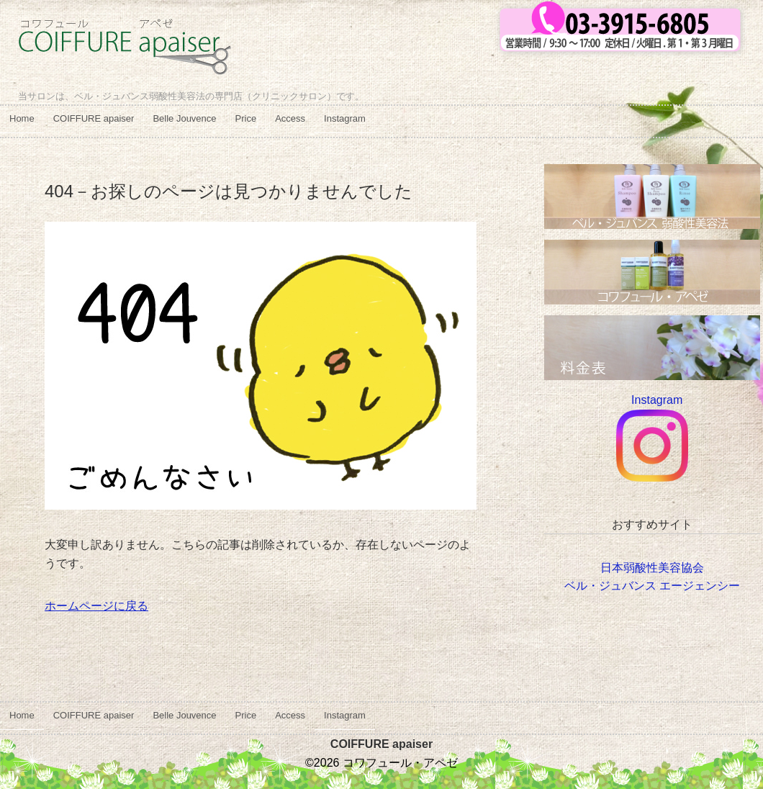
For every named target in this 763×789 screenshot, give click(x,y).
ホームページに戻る (96, 606)
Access (290, 118)
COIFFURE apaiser (94, 118)
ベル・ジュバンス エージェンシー (652, 586)
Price (246, 118)
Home (22, 118)
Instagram (345, 118)
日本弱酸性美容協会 (652, 568)
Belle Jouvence (184, 118)
